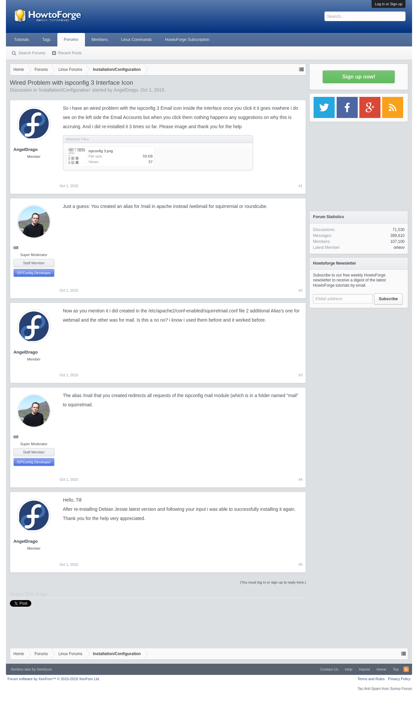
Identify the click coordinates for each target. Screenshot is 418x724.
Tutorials (21, 39)
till (16, 247)
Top (396, 669)
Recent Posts (70, 53)
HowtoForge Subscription (187, 39)
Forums (71, 39)
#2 (300, 290)
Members (100, 39)
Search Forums (31, 53)
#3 (300, 375)
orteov (399, 247)
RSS (406, 669)
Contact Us (329, 669)
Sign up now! (358, 76)
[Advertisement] (358, 352)
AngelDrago (126, 90)
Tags (46, 39)
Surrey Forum (401, 688)
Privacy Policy (399, 679)
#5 (300, 564)
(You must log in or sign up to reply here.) (273, 582)
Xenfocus (44, 669)
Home (381, 669)
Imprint (364, 669)
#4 (300, 479)
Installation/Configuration (64, 90)
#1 (300, 186)
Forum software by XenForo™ (54, 679)
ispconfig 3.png (101, 151)
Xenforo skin (21, 669)
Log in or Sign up (388, 4)
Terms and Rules (371, 679)
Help (348, 669)
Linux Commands (136, 39)
